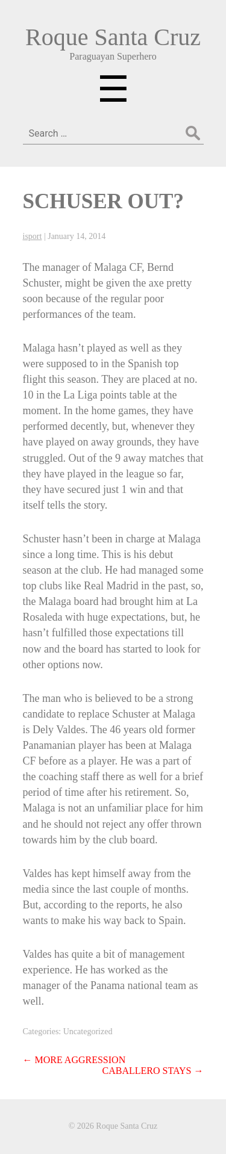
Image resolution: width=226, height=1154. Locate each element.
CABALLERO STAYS (153, 1071)
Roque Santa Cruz (113, 37)
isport (32, 236)
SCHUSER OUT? (103, 201)
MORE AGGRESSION (74, 1060)
